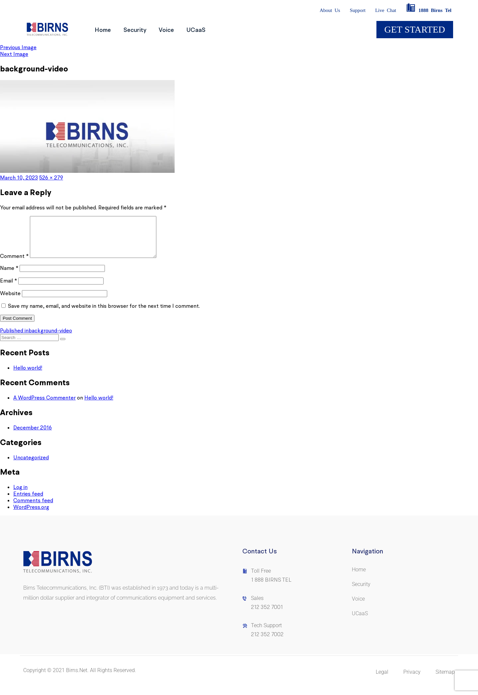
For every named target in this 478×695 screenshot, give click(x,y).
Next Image (14, 54)
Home (105, 30)
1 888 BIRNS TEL (271, 588)
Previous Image (18, 47)
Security (140, 30)
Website (10, 301)
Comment (14, 264)
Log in (20, 495)
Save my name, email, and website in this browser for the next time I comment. (104, 313)
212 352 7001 (267, 615)
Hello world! (27, 375)
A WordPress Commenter (44, 405)
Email (8, 288)
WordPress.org (31, 515)
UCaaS (210, 30)
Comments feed (33, 508)
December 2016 (32, 435)
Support (358, 10)
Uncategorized (31, 465)
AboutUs (330, 10)
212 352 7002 (267, 642)
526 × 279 (51, 177)
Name (9, 276)
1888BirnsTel (428, 10)
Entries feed (28, 501)
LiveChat (385, 10)
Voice (176, 30)
